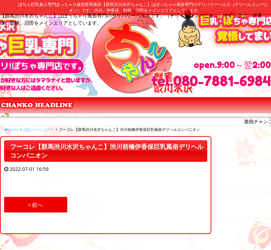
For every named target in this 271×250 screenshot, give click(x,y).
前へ (35, 205)
